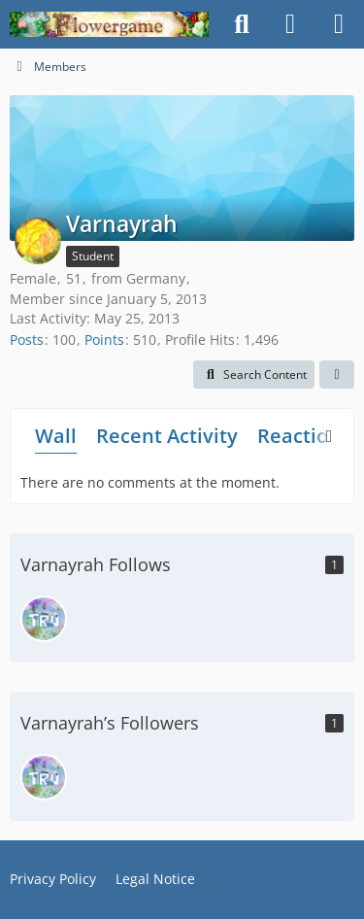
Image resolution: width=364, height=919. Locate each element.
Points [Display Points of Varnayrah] (104, 339)
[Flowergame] (109, 24)
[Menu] (338, 24)
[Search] (241, 24)
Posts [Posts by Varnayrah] (27, 339)
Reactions (303, 436)
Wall (56, 436)
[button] (253, 375)
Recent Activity (167, 436)
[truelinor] (43, 619)
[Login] (290, 24)
